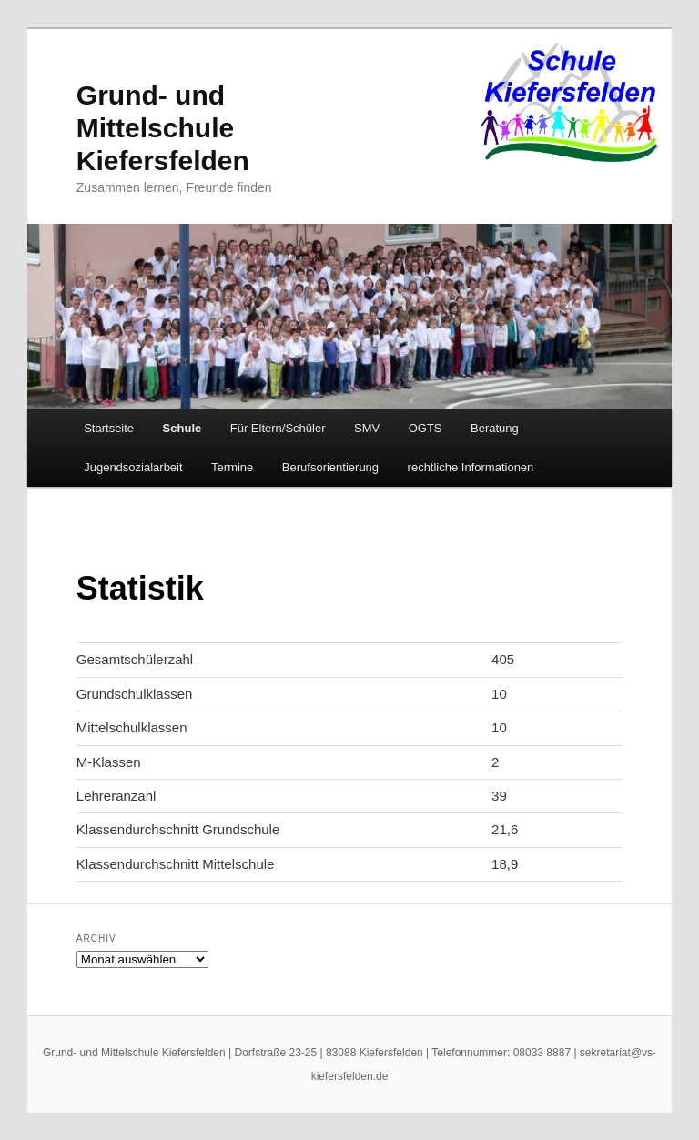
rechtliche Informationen (471, 467)
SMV (367, 428)
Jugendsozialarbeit (133, 467)
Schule (182, 428)
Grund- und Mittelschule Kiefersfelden (162, 128)
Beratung (495, 428)
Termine (232, 467)
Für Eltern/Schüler (278, 428)
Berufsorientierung (330, 467)
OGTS (425, 428)
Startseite (109, 428)
